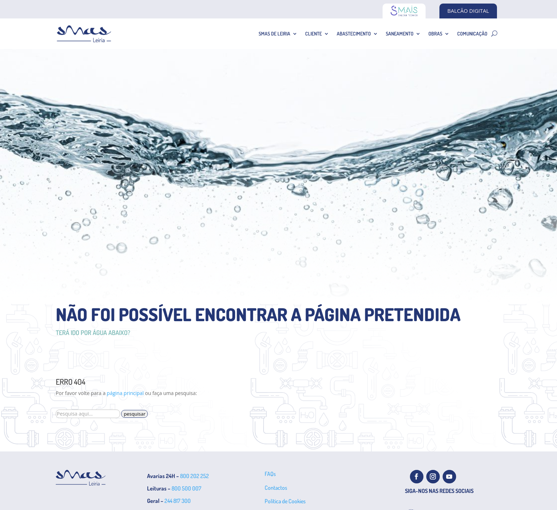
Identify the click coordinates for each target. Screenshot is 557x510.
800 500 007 (186, 488)
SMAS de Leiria (274, 34)
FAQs (270, 473)
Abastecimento (354, 34)
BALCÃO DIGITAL (468, 10)
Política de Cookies (285, 501)
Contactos (276, 487)
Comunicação (472, 34)
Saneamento (399, 34)
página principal (125, 393)
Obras (435, 34)
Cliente (313, 34)
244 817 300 (177, 500)
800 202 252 (194, 475)
